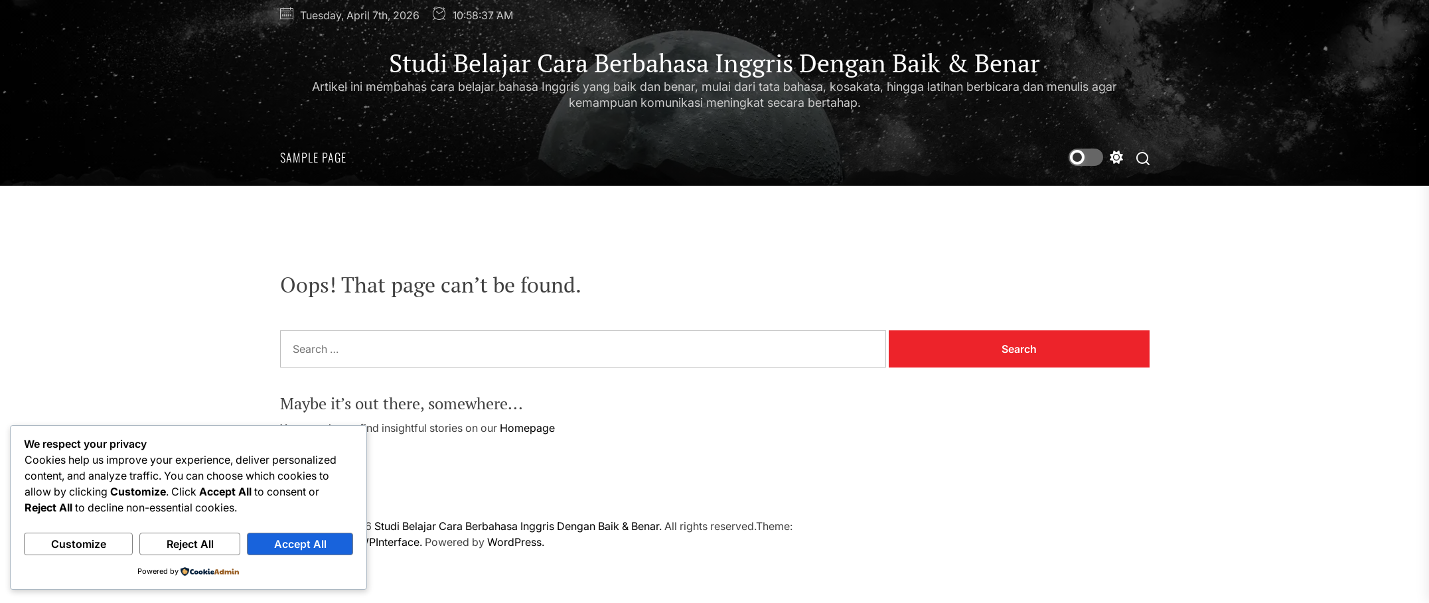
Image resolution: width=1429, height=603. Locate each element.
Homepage (527, 428)
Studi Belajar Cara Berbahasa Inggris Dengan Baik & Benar (714, 63)
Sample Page (313, 157)
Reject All (190, 544)
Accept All (300, 544)
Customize (78, 544)
